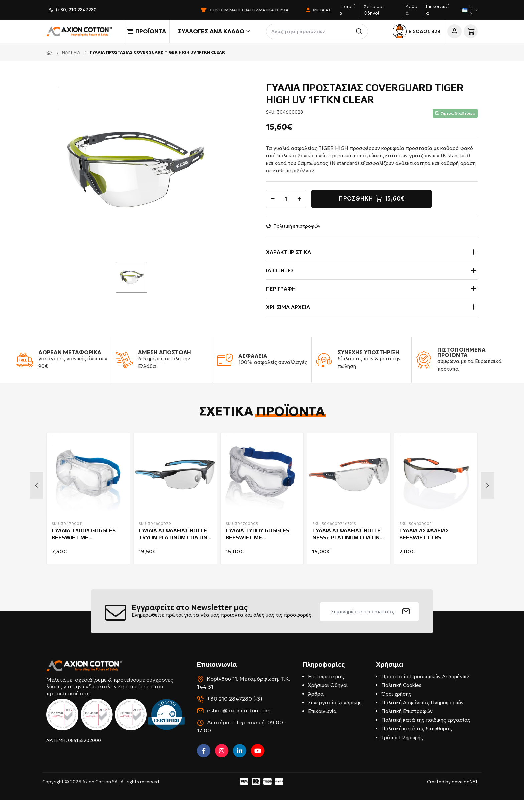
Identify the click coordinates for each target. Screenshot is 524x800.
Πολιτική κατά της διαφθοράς (416, 728)
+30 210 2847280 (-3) (234, 698)
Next (487, 485)
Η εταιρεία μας (326, 676)
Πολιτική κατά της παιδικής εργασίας (425, 720)
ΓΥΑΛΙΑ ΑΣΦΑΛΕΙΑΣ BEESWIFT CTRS (424, 534)
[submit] (406, 611)
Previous (36, 485)
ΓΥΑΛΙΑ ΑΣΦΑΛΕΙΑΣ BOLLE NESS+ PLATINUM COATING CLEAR (347, 534)
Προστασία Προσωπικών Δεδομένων (425, 676)
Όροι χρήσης (396, 694)
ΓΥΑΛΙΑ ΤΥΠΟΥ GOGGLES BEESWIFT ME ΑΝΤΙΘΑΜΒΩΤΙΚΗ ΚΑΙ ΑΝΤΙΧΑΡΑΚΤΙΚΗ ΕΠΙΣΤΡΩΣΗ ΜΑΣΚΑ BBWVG (261, 534)
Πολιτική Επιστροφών (407, 711)
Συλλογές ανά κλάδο (214, 31)
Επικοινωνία (322, 711)
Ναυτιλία (71, 52)
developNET (465, 782)
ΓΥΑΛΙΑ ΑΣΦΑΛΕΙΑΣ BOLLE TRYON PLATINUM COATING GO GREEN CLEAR (175, 534)
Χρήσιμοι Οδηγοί (328, 685)
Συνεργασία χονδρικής (335, 702)
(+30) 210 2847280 (76, 10)
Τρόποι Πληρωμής (402, 737)
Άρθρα (316, 694)
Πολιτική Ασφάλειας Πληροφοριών (422, 702)
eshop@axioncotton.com (239, 710)
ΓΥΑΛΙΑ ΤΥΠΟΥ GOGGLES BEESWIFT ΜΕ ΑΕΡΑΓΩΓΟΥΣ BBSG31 (84, 534)
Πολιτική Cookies (401, 685)
